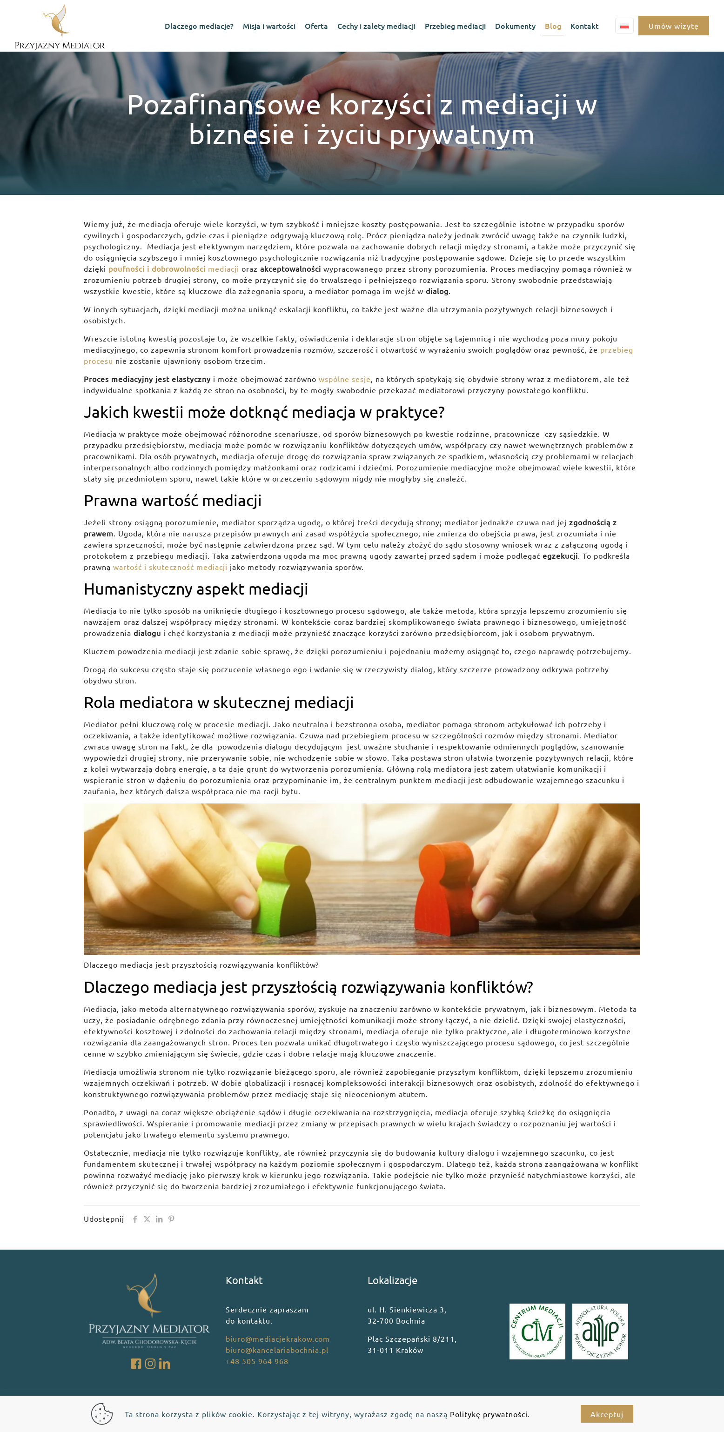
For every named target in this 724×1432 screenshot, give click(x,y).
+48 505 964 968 (257, 1360)
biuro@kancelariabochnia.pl (277, 1349)
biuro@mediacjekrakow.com (278, 1338)
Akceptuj (606, 1414)
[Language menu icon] (624, 25)
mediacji (173, 268)
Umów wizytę (674, 25)
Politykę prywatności (489, 1414)
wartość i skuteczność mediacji (170, 566)
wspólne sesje (345, 378)
